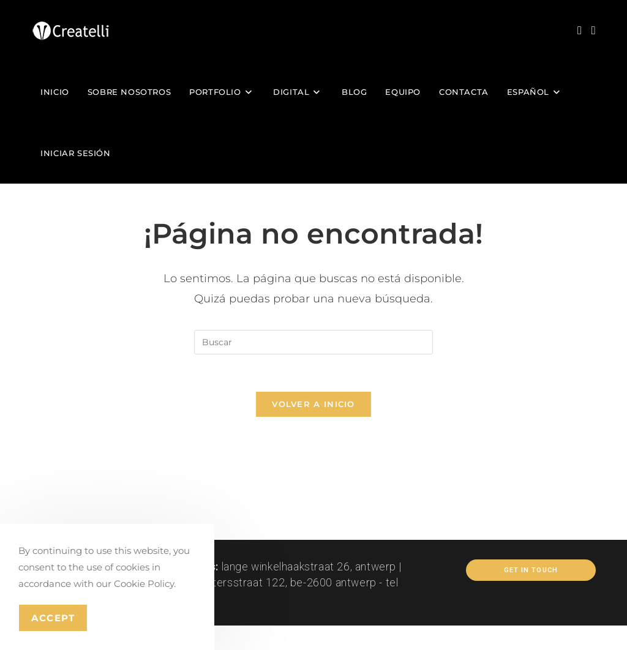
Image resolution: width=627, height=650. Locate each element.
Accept (53, 618)
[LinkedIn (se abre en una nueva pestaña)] (594, 30)
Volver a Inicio (313, 404)
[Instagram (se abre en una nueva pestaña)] (580, 30)
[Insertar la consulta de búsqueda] (313, 342)
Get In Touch (531, 570)
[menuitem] (535, 91)
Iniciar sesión (75, 153)
